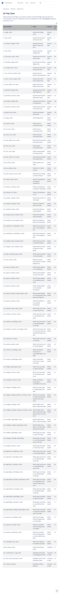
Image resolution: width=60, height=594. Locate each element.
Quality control (20, 8)
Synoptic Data (20, 2)
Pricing (26, 2)
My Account (33, 2)
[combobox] (49, 3)
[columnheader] (17, 28)
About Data (13, 8)
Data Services (8, 3)
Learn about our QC (8, 20)
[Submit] (40, 3)
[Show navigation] (57, 591)
